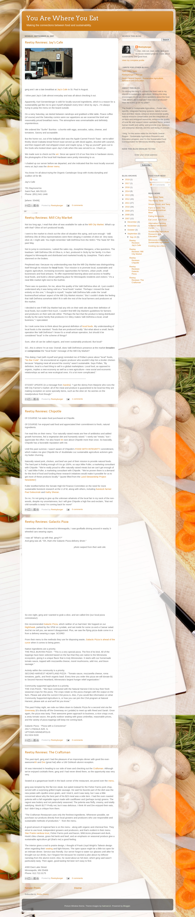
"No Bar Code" (32, 360)
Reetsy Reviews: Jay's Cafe (44, 42)
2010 (127, 207)
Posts (154, 180)
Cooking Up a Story (157, 246)
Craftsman (98, 768)
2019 (127, 179)
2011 (127, 203)
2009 (127, 211)
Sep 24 (133, 237)
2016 (127, 187)
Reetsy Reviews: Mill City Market (48, 218)
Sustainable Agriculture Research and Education (158, 233)
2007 (127, 218)
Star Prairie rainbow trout (37, 833)
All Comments (157, 185)
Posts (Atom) (43, 894)
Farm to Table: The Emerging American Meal (157, 210)
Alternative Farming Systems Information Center (157, 225)
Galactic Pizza (51, 624)
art (57, 154)
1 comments (77, 399)
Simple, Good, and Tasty (159, 204)
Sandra (66, 385)
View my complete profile (133, 60)
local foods (87, 326)
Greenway (30, 710)
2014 (127, 191)
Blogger (126, 906)
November (132, 226)
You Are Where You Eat (62, 18)
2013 (127, 195)
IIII (62, 440)
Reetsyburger (57, 205)
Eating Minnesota (156, 216)
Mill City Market (96, 224)
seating (49, 848)
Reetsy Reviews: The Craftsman (47, 752)
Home (78, 888)
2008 (127, 215)
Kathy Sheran (52, 492)
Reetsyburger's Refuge (132, 75)
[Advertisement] (131, 310)
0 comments (77, 205)
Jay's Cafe (62, 89)
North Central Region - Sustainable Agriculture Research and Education (142, 79)
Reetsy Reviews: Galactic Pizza (46, 522)
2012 (127, 199)
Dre (43, 762)
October (131, 230)
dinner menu (53, 166)
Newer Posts (33, 888)
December (132, 222)
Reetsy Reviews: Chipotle (43, 411)
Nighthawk (30, 627)
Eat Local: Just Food (157, 220)
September (133, 234)
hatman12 (106, 906)
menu (111, 781)
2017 (127, 183)
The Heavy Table (155, 201)
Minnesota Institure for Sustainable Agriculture (158, 241)
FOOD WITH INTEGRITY (87, 449)
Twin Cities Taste (129, 71)
